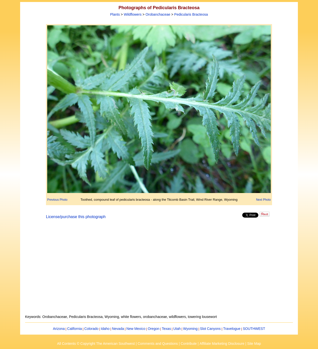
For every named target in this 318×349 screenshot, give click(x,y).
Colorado (91, 329)
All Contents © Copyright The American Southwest (96, 344)
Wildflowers (133, 14)
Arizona (59, 329)
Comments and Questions (158, 344)
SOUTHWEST (254, 329)
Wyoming (190, 329)
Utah (177, 329)
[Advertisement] (159, 270)
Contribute (189, 344)
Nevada (118, 329)
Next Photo (263, 199)
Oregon (153, 329)
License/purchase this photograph (76, 217)
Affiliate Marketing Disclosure (221, 344)
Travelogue (231, 329)
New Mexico (135, 329)
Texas (166, 329)
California (74, 329)
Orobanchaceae (158, 14)
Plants (115, 14)
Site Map (254, 344)
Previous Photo (57, 199)
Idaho (105, 329)
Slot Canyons (210, 329)
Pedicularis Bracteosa (191, 14)
